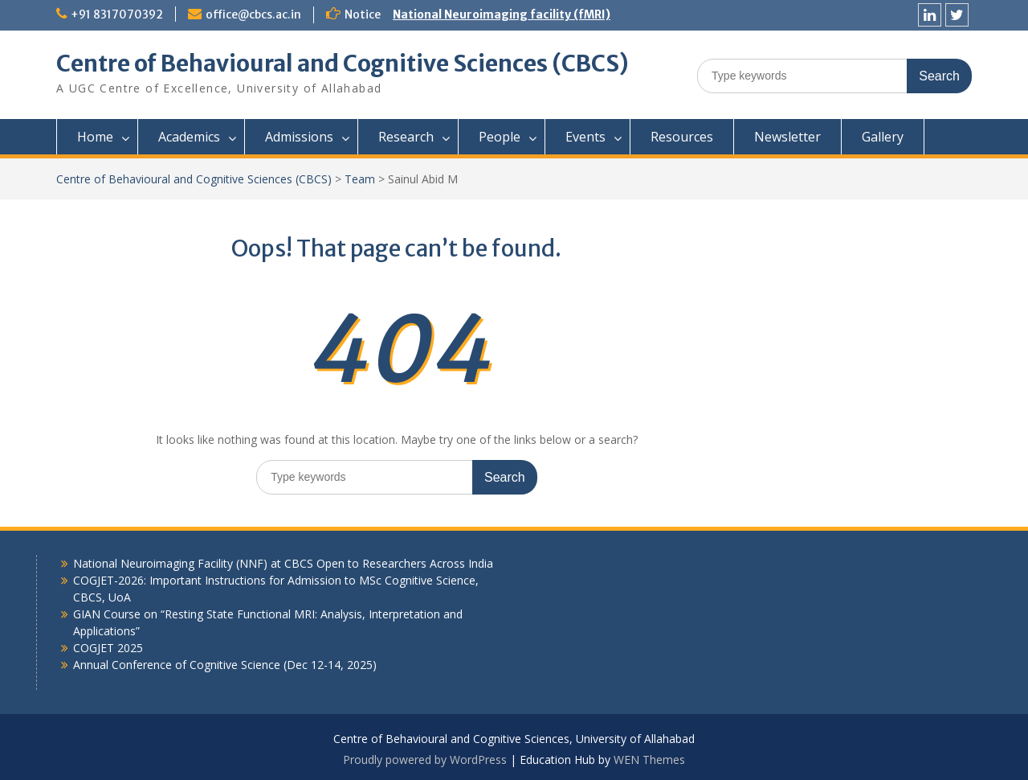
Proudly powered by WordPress (425, 759)
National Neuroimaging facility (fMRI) (501, 14)
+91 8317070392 (117, 14)
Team (360, 179)
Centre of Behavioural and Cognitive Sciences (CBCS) (342, 63)
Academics (189, 137)
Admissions (299, 137)
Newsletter (787, 137)
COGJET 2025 (108, 647)
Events (585, 137)
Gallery (883, 137)
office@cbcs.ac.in (253, 14)
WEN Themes (649, 759)
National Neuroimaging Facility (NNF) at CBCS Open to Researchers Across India (283, 563)
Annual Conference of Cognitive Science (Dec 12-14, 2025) (225, 664)
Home (95, 137)
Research (406, 137)
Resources (682, 137)
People (499, 137)
